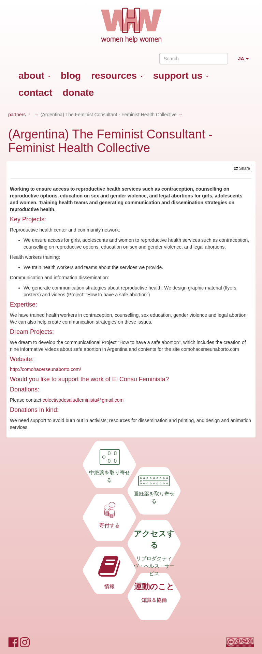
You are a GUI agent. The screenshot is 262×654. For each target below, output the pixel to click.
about (34, 75)
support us (180, 75)
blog (71, 75)
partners (17, 114)
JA (246, 61)
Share (242, 168)
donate (78, 92)
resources (117, 75)
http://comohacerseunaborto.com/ (45, 369)
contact (35, 92)
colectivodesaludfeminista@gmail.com (83, 400)
